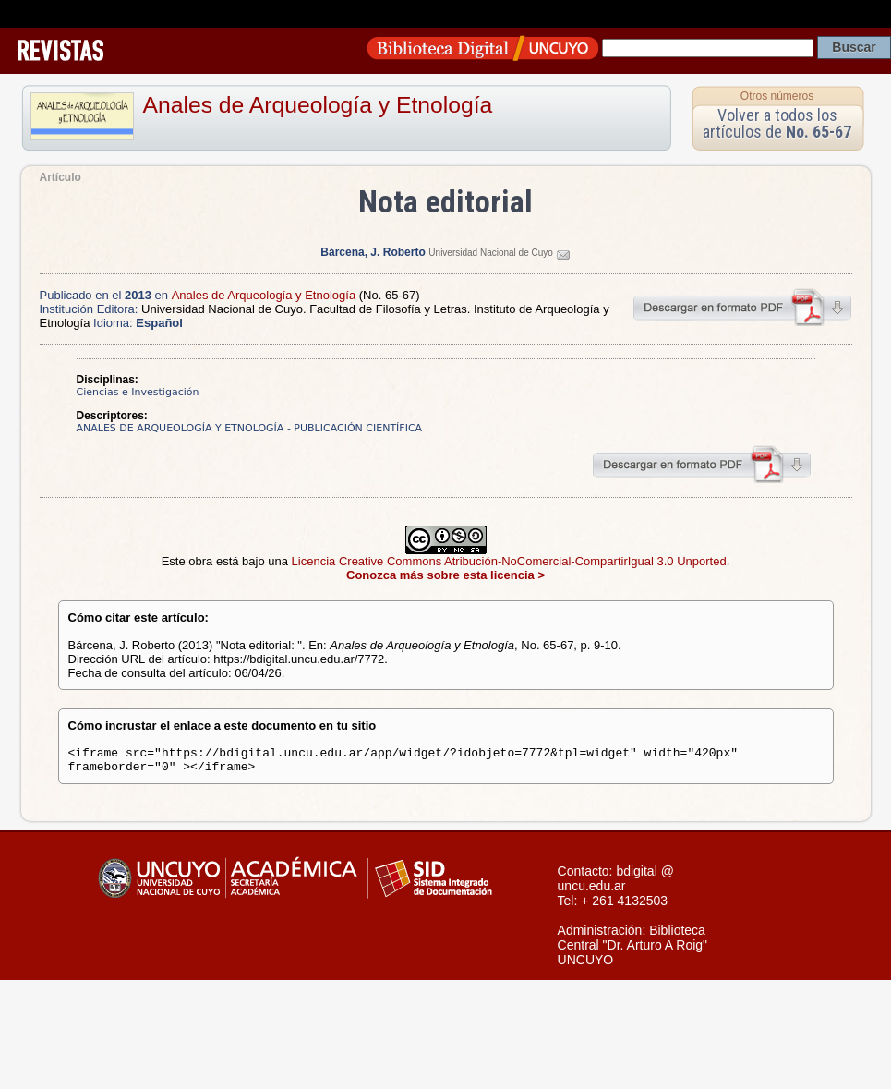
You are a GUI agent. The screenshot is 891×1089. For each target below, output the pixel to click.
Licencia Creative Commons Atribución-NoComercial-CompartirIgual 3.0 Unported (509, 561)
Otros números (776, 96)
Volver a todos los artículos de (777, 123)
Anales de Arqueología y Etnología (318, 104)
